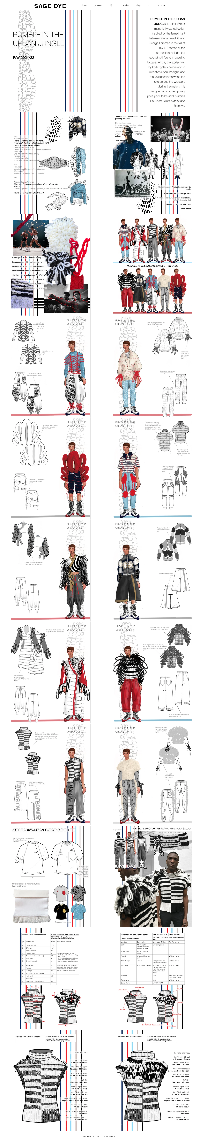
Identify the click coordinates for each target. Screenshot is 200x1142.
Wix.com (113, 1136)
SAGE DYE (50, 6)
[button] (98, 5)
